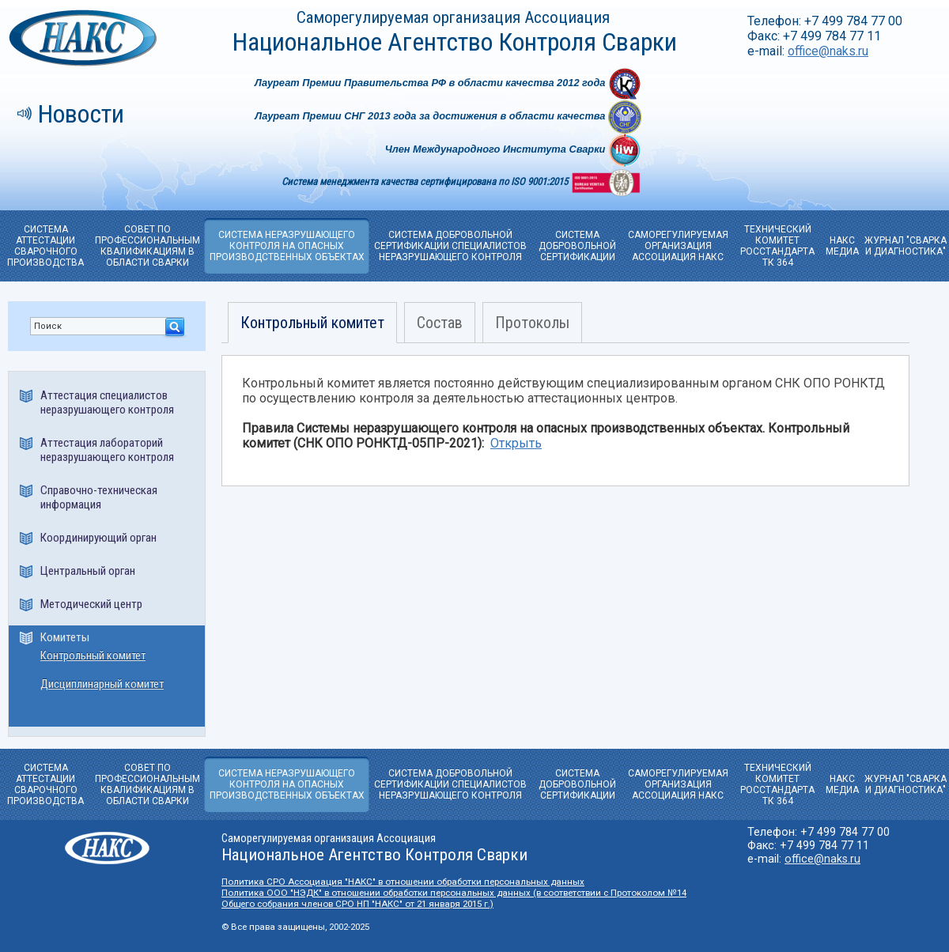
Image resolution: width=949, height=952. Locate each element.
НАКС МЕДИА (842, 246)
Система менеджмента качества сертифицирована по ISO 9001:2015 (426, 181)
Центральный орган (87, 571)
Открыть (516, 443)
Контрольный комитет (93, 656)
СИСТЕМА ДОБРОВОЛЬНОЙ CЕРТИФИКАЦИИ (577, 246)
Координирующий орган (98, 538)
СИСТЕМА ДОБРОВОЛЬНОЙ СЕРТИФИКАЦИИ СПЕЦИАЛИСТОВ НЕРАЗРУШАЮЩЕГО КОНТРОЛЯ (450, 246)
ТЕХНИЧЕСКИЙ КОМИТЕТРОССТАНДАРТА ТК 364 (777, 246)
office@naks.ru (828, 51)
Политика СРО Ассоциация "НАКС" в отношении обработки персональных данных (402, 881)
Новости (81, 114)
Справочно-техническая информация (98, 497)
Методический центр (91, 604)
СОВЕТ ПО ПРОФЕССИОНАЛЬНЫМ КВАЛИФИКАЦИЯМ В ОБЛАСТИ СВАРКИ (147, 246)
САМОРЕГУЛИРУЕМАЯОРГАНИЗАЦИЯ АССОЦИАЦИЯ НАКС (678, 246)
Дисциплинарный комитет (102, 684)
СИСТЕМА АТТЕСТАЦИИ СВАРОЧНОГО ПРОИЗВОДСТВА (45, 246)
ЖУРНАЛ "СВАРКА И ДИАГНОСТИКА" (905, 246)
